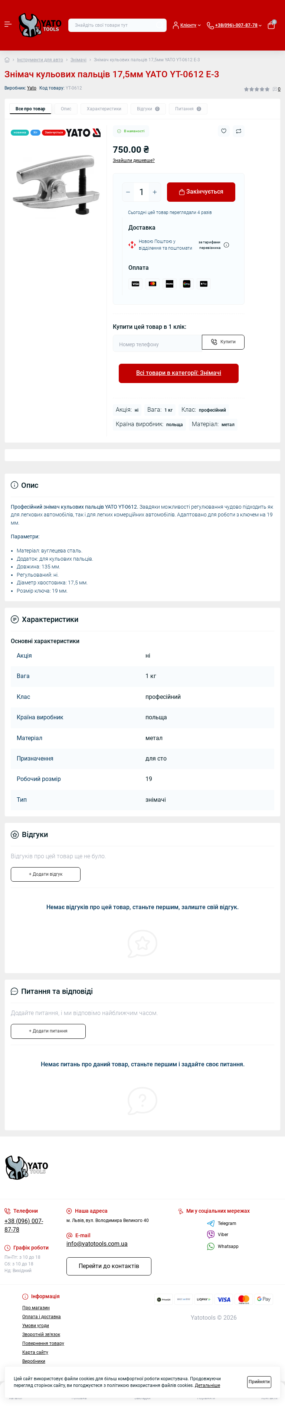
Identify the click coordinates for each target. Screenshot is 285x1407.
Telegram (221, 1223)
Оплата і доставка (41, 1316)
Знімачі (78, 59)
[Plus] (155, 192)
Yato (31, 88)
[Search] (160, 25)
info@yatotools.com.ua (97, 1244)
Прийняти (259, 1381)
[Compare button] (239, 131)
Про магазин (36, 1307)
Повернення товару (43, 1343)
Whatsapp (223, 1246)
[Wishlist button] (224, 131)
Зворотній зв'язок (41, 1334)
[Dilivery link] (226, 245)
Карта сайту (35, 1352)
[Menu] (8, 25)
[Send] (223, 342)
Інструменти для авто (40, 59)
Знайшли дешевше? (134, 160)
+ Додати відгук (45, 874)
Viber (217, 1235)
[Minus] (128, 192)
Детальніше (207, 1385)
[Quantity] (141, 192)
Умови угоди (35, 1325)
